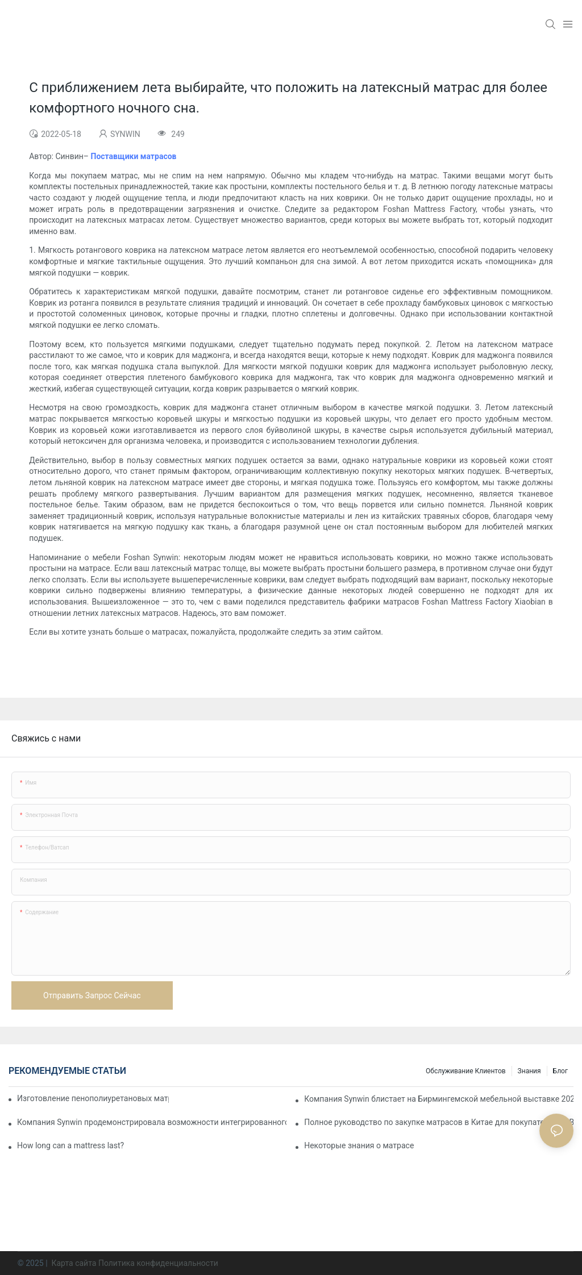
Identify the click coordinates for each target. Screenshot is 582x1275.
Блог (560, 1071)
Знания (529, 1071)
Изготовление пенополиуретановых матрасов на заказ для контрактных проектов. (93, 1098)
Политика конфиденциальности (158, 1263)
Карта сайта (73, 1263)
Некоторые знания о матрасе (359, 1145)
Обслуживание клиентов (466, 1071)
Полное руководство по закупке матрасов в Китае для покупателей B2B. (438, 1122)
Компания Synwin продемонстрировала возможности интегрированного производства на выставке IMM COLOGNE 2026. (151, 1122)
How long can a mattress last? (70, 1145)
